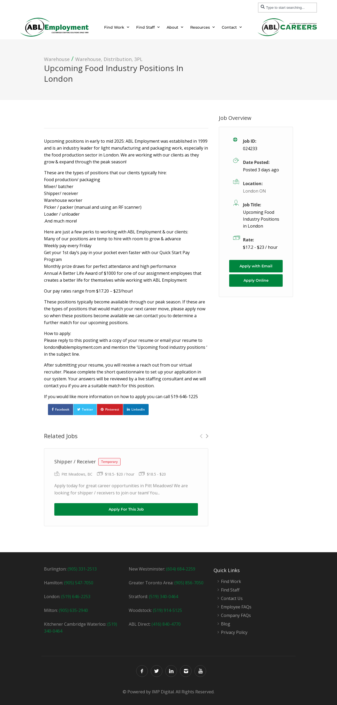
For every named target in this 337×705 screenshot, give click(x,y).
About (175, 27)
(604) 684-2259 (180, 569)
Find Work (116, 27)
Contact (232, 27)
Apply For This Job (126, 509)
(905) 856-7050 (188, 583)
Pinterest (112, 409)
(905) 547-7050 (78, 583)
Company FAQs (236, 615)
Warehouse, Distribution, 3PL (109, 59)
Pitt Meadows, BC (76, 474)
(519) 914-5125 (167, 610)
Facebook (62, 409)
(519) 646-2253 (75, 596)
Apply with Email (256, 266)
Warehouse (57, 59)
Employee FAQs (236, 607)
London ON (254, 191)
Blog (225, 624)
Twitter (87, 409)
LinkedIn (138, 409)
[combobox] (287, 7)
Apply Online (256, 280)
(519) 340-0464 (163, 596)
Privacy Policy (234, 632)
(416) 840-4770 (166, 624)
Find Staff (148, 27)
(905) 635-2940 (73, 610)
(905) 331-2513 (82, 569)
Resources (202, 27)
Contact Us (232, 598)
